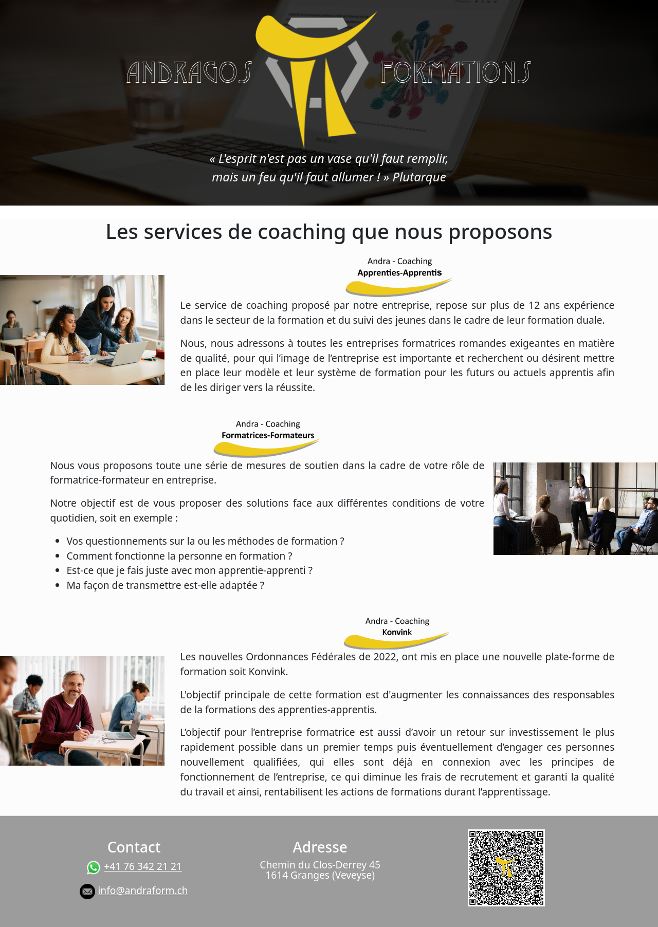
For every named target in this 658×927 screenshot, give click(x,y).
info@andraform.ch (143, 890)
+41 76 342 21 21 (143, 867)
